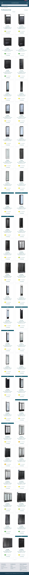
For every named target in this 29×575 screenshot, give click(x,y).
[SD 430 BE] (21, 180)
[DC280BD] (7, 135)
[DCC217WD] (7, 318)
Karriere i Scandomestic (4, 567)
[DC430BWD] (21, 203)
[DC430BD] (7, 203)
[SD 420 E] (7, 364)
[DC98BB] (21, 46)
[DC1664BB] (7, 547)
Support (11, 565)
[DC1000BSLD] (21, 547)
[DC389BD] (21, 158)
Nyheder (11, 566)
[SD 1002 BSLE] (21, 479)
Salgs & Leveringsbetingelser (23, 566)
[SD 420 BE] (21, 364)
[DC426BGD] (7, 227)
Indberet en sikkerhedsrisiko (23, 570)
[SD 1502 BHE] (21, 501)
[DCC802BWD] (21, 410)
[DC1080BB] (21, 524)
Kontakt (2, 568)
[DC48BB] (7, 46)
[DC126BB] (7, 68)
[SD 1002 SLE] (7, 479)
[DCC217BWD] (7, 341)
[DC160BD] (7, 91)
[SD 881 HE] (21, 434)
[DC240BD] (21, 113)
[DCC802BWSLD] (7, 434)
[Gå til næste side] (16, 559)
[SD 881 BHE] (7, 456)
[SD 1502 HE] (7, 501)
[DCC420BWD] (21, 387)
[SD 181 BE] (21, 68)
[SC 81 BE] (21, 23)
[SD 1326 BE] (21, 272)
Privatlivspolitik (22, 565)
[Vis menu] (2, 3)
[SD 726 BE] (7, 249)
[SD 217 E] (21, 294)
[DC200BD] (7, 113)
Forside (2, 7)
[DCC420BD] (7, 387)
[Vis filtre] (26, 10)
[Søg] (27, 5)
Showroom (2, 566)
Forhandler (11, 568)
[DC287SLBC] (21, 249)
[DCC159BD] (7, 294)
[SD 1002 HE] (21, 456)
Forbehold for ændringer (23, 567)
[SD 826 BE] (7, 272)
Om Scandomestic (3, 565)
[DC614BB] (7, 524)
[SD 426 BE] (21, 227)
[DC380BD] (21, 135)
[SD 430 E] (7, 180)
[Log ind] (27, 3)
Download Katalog (12, 567)
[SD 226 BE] (21, 91)
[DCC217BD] (21, 318)
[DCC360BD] (7, 410)
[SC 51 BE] (7, 23)
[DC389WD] (7, 158)
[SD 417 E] (21, 341)
